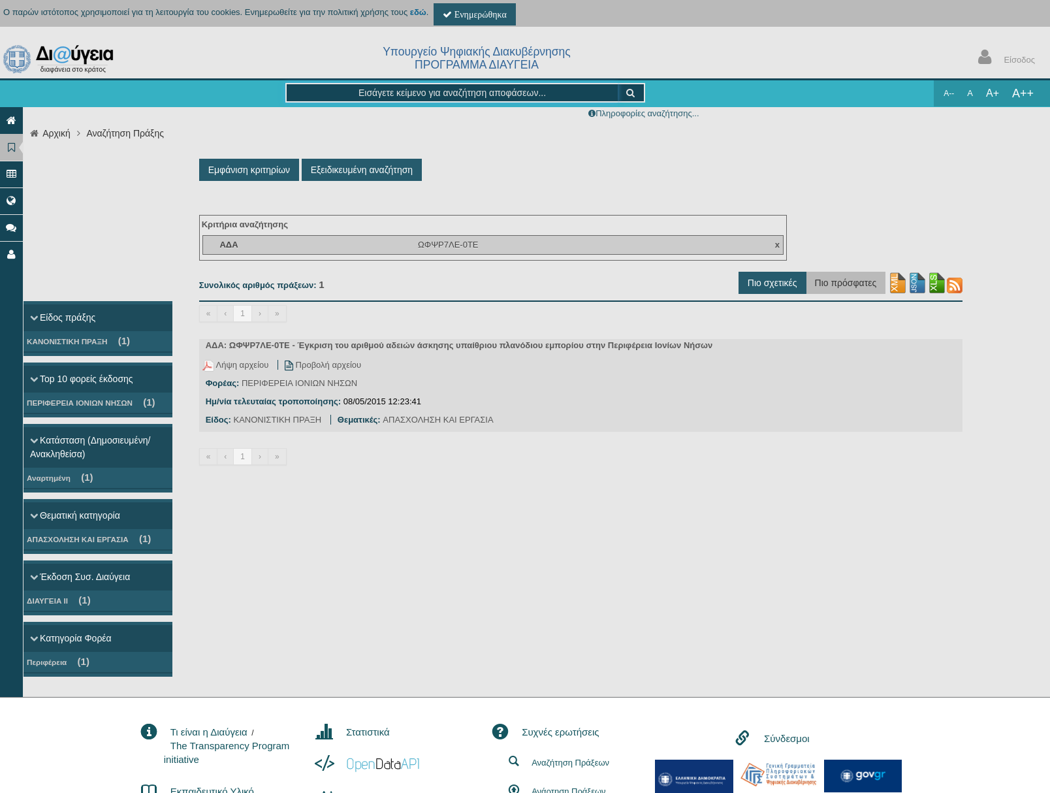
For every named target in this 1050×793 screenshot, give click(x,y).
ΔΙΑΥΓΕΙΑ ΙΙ (59, 600)
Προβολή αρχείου (323, 365)
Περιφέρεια (58, 661)
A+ (992, 93)
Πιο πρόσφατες (846, 283)
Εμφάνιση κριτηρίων (249, 170)
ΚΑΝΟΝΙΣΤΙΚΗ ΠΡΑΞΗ (78, 340)
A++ (1023, 93)
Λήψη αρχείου (236, 365)
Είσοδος (1003, 58)
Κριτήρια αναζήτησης (245, 224)
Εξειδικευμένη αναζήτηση (362, 170)
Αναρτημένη (60, 477)
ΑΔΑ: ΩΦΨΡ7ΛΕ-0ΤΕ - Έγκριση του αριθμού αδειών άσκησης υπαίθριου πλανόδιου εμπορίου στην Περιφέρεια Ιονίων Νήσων (459, 345)
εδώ (418, 12)
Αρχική (56, 133)
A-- (949, 93)
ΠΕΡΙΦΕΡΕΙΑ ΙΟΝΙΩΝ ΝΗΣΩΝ (91, 402)
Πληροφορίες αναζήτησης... (647, 113)
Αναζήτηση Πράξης (125, 133)
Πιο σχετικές (772, 283)
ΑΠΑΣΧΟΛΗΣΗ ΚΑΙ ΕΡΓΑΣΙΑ (89, 538)
